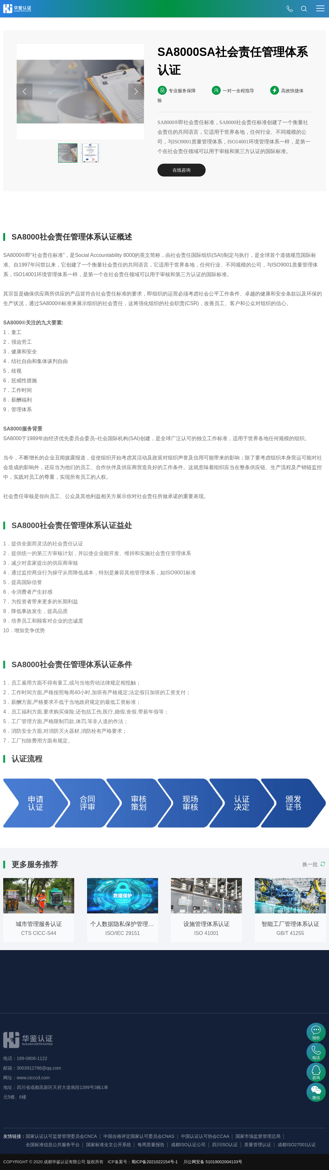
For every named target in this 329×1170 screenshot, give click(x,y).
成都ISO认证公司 (188, 1144)
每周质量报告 (151, 1144)
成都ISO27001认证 (297, 1144)
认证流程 (140, 214)
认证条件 (101, 214)
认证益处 (62, 214)
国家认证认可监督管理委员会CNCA (61, 1136)
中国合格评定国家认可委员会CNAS (138, 1136)
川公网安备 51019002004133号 (212, 1161)
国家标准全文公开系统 (108, 1144)
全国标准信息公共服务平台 (53, 1144)
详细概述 (22, 214)
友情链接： (14, 1136)
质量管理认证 (257, 1144)
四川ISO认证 (225, 1144)
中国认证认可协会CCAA (205, 1136)
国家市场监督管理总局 (258, 1136)
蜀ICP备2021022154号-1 (154, 1161)
